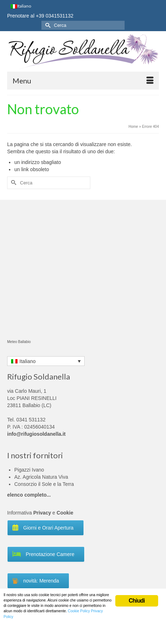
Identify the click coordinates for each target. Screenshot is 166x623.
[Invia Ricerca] (46, 25)
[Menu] (83, 81)
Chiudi (137, 601)
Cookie (65, 513)
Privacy (42, 513)
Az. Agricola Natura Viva (41, 477)
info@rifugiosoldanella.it (36, 434)
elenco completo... (29, 495)
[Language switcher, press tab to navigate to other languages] (46, 361)
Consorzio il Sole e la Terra (44, 484)
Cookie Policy (79, 611)
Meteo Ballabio (19, 342)
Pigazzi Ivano (29, 470)
